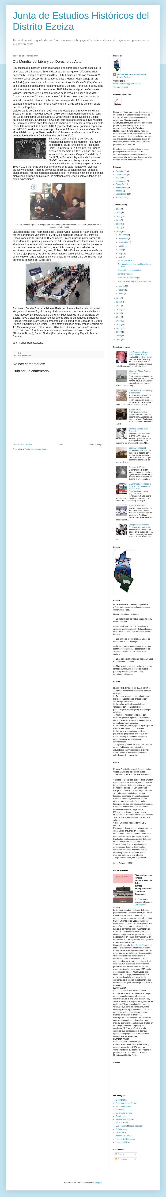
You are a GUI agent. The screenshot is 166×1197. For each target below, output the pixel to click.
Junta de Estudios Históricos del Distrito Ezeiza (131, 75)
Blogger (98, 1183)
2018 (118, 302)
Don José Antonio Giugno (129, 278)
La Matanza (121, 1132)
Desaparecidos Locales (139, 525)
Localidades (121, 194)
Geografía (120, 184)
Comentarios (121, 174)
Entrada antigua (96, 445)
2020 (118, 231)
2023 (118, 220)
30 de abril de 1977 (126, 260)
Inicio (60, 445)
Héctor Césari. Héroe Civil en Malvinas (134, 281)
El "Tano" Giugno (125, 274)
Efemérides (26, 355)
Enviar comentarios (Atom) (36, 449)
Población (120, 197)
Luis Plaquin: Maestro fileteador (129, 1126)
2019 (118, 298)
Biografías (120, 171)
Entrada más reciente (23, 445)
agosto (122, 246)
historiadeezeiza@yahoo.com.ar (127, 84)
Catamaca (120, 1110)
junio (121, 250)
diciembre (123, 235)
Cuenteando (121, 1116)
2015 (118, 313)
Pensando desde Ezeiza (126, 1103)
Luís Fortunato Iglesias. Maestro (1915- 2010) (139, 353)
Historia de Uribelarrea (125, 1139)
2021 (118, 228)
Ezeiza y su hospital (137, 448)
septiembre (124, 242)
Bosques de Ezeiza (137, 467)
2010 (118, 332)
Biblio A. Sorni (122, 1123)
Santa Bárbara (135, 409)
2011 (118, 328)
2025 (118, 213)
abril (121, 257)
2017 (118, 306)
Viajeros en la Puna (124, 1113)
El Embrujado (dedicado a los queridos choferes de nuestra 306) (140, 486)
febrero (122, 290)
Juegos (119, 191)
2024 (118, 216)
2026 (118, 209)
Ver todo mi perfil (120, 87)
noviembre (123, 238)
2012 (118, 324)
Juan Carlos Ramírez (140, 945)
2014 (118, 317)
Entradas (120, 1154)
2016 (118, 310)
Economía (120, 178)
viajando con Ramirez (125, 1119)
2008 (118, 339)
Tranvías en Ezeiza (137, 505)
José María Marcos (124, 1136)
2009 (118, 336)
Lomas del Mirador (124, 1142)
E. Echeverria (121, 1129)
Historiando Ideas (123, 1106)
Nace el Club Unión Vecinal (129, 270)
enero (121, 294)
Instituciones (121, 187)
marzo (121, 286)
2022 (118, 224)
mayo (121, 253)
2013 (118, 321)
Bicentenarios (121, 1100)
